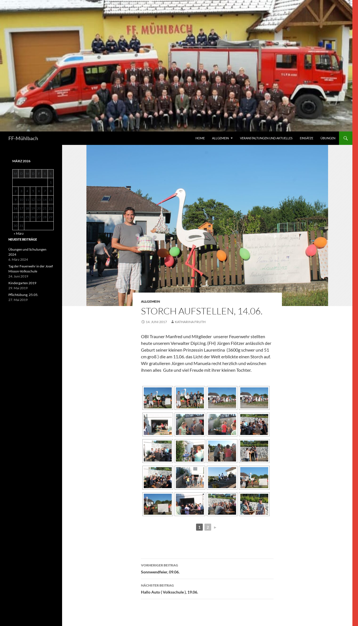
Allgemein (220, 138)
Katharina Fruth (190, 322)
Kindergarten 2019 (22, 283)
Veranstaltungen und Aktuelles (266, 138)
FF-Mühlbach (23, 138)
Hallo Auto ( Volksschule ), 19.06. (207, 588)
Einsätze (306, 138)
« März (19, 233)
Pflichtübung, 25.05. (23, 295)
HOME (200, 138)
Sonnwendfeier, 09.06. (207, 568)
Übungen (328, 138)
